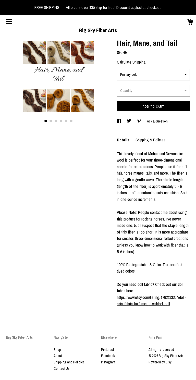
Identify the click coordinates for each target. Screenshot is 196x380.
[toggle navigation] (9, 21)
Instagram (108, 362)
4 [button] (61, 121)
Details (123, 140)
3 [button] (56, 121)
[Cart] (190, 23)
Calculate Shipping (131, 62)
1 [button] (45, 121)
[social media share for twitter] (129, 121)
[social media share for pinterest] (139, 121)
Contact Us (61, 368)
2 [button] (51, 121)
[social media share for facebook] (119, 121)
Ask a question (157, 121)
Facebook (108, 355)
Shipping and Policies (69, 362)
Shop (57, 349)
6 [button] (71, 121)
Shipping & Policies (150, 140)
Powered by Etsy (160, 362)
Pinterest (107, 349)
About (58, 355)
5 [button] (66, 121)
